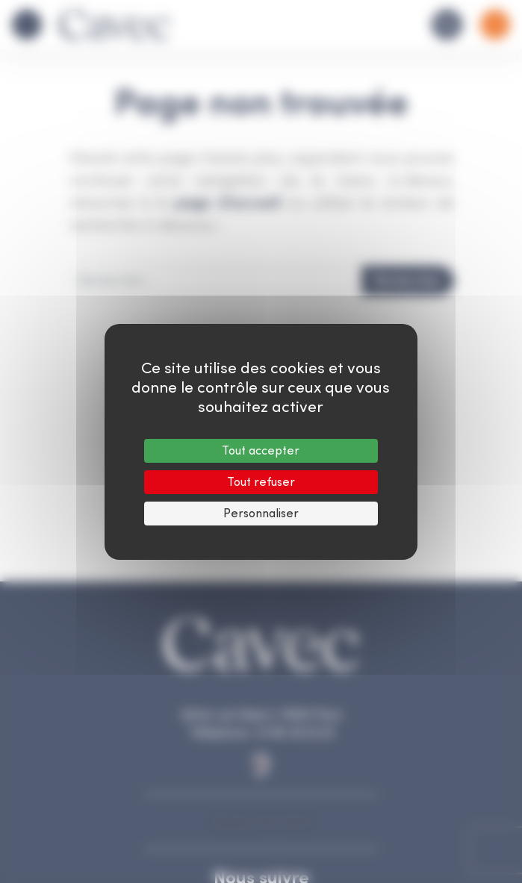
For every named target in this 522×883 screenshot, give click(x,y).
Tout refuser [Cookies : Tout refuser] (261, 482)
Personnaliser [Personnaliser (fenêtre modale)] (261, 513)
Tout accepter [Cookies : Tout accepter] (260, 450)
